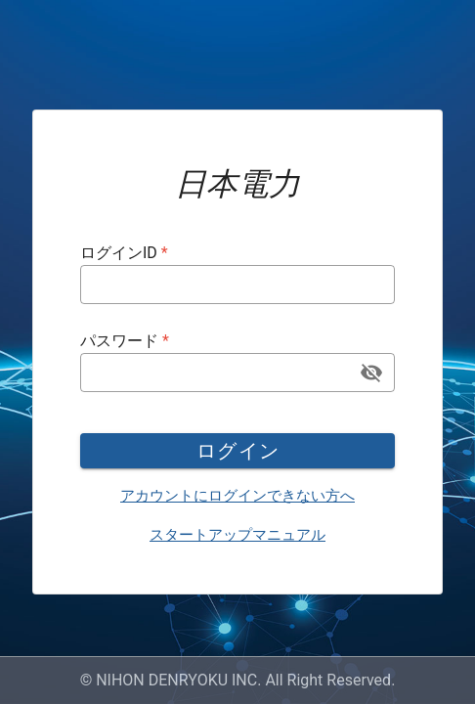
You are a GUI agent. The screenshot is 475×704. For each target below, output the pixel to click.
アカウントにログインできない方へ (237, 496)
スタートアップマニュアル (237, 535)
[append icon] (371, 372)
